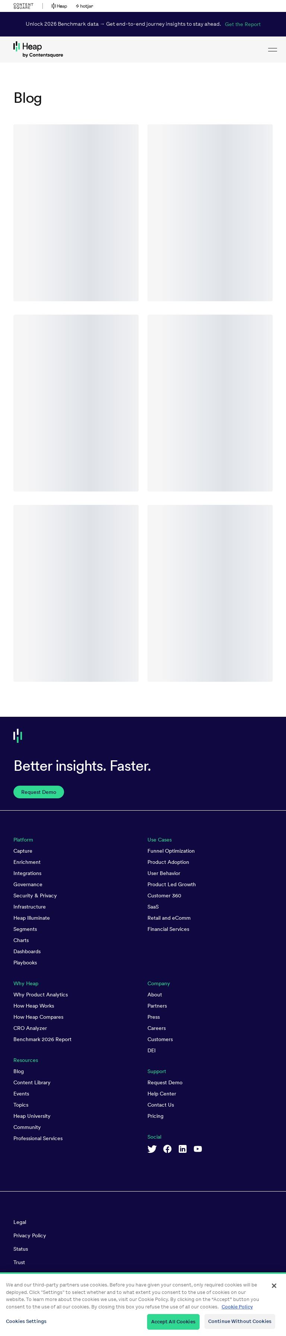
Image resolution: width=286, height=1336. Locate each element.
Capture (22, 851)
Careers (156, 1028)
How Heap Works (33, 1006)
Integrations (27, 873)
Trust (19, 1262)
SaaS (153, 907)
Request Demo (164, 1082)
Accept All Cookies (173, 1325)
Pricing (155, 1116)
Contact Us (160, 1105)
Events (21, 1094)
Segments (25, 929)
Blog (18, 1071)
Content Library (32, 1082)
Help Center (161, 1094)
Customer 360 (164, 895)
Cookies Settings (26, 1324)
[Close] (274, 1289)
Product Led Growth (171, 884)
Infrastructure (29, 907)
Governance (27, 884)
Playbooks (25, 963)
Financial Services (168, 929)
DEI (151, 1050)
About (154, 995)
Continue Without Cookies (239, 1324)
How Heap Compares (38, 1017)
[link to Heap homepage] (143, 49)
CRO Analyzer (30, 1028)
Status (20, 1249)
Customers (160, 1039)
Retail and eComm (169, 918)
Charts (21, 940)
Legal (19, 1222)
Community (27, 1127)
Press (153, 1017)
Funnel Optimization (171, 851)
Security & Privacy (35, 895)
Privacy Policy (29, 1235)
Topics (20, 1105)
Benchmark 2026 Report (42, 1039)
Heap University (32, 1116)
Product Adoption (168, 862)
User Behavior (163, 873)
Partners (157, 1006)
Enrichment (27, 862)
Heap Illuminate (31, 918)
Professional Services (38, 1138)
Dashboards (27, 951)
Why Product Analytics (40, 995)
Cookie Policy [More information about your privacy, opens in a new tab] (237, 1310)
